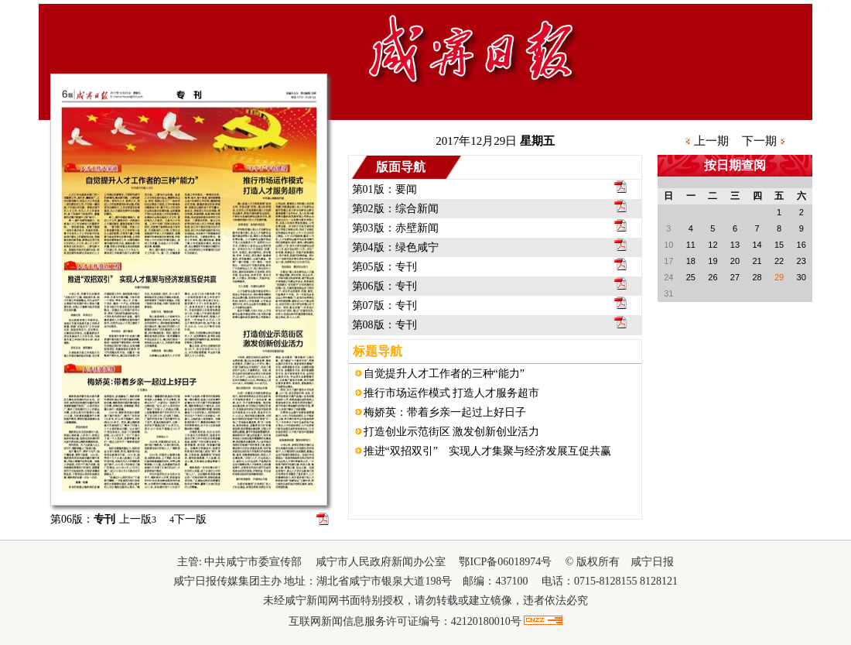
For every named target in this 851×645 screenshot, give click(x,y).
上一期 (711, 141)
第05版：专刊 (384, 267)
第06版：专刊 (384, 286)
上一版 (137, 519)
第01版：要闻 (384, 189)
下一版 (188, 519)
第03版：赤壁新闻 (395, 228)
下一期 (759, 141)
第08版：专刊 (384, 325)
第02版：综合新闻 (395, 208)
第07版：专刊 (384, 305)
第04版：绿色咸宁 (395, 247)
